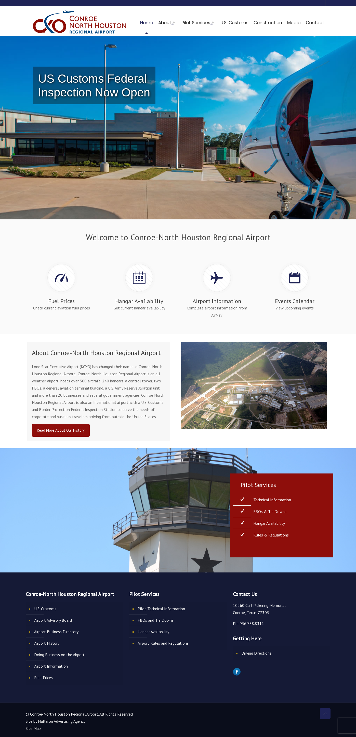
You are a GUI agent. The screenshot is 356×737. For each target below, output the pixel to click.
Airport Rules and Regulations (163, 643)
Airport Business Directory (56, 631)
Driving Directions (256, 653)
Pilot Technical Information (161, 608)
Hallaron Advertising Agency (61, 721)
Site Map (33, 728)
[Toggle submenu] (175, 22)
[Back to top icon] (325, 713)
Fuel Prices (43, 677)
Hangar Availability (153, 631)
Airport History (46, 643)
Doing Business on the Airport (59, 654)
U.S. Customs (45, 608)
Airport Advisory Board (53, 620)
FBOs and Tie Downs (156, 620)
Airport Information (51, 666)
